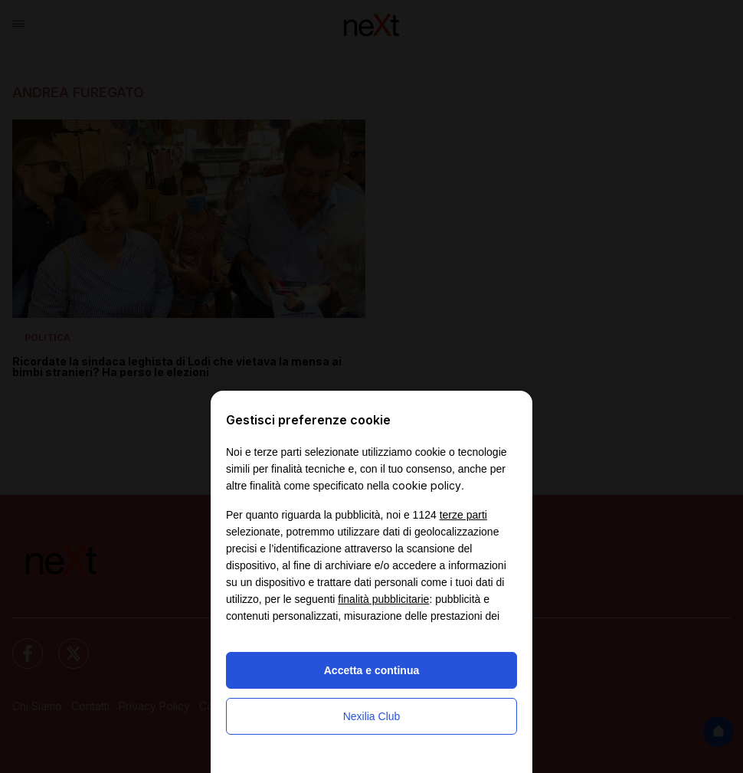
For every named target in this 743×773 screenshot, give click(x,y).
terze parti (463, 515)
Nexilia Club (372, 716)
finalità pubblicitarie (383, 599)
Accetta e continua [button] (371, 670)
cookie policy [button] (426, 485)
